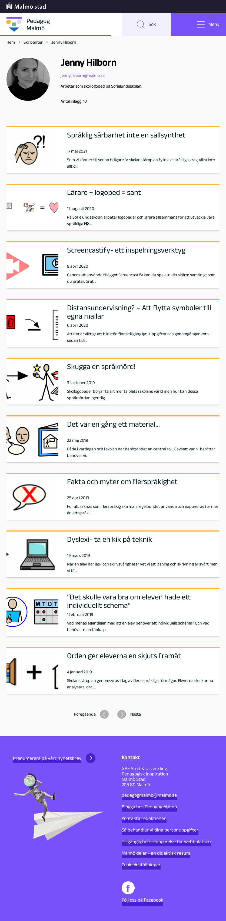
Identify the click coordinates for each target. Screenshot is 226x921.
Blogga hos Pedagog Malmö (149, 806)
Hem (10, 43)
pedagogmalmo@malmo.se (149, 795)
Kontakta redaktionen (144, 818)
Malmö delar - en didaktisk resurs (156, 853)
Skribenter (33, 43)
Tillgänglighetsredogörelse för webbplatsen (166, 841)
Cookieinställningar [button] (141, 864)
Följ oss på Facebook (142, 892)
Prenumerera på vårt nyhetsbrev (54, 758)
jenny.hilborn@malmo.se (83, 76)
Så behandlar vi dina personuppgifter (160, 830)
